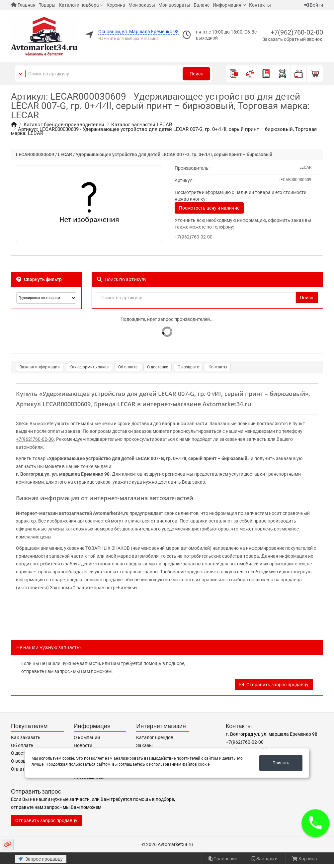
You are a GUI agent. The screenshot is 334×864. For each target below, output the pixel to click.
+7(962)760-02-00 (297, 32)
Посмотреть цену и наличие (209, 208)
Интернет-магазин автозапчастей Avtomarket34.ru (72, 513)
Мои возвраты (174, 5)
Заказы (144, 745)
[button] (315, 823)
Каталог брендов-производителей (64, 125)
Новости (83, 745)
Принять (281, 763)
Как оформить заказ (89, 367)
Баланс (201, 5)
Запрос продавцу (41, 859)
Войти (313, 5)
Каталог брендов (154, 737)
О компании (87, 737)
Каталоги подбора (79, 5)
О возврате (188, 367)
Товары (47, 5)
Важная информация (40, 367)
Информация (227, 5)
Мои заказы (141, 5)
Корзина (116, 5)
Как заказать (26, 737)
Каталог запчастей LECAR (141, 125)
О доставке (157, 367)
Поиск (196, 73)
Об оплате (127, 367)
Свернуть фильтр (39, 279)
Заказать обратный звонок (292, 39)
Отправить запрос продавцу (273, 684)
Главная (23, 5)
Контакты (260, 5)
